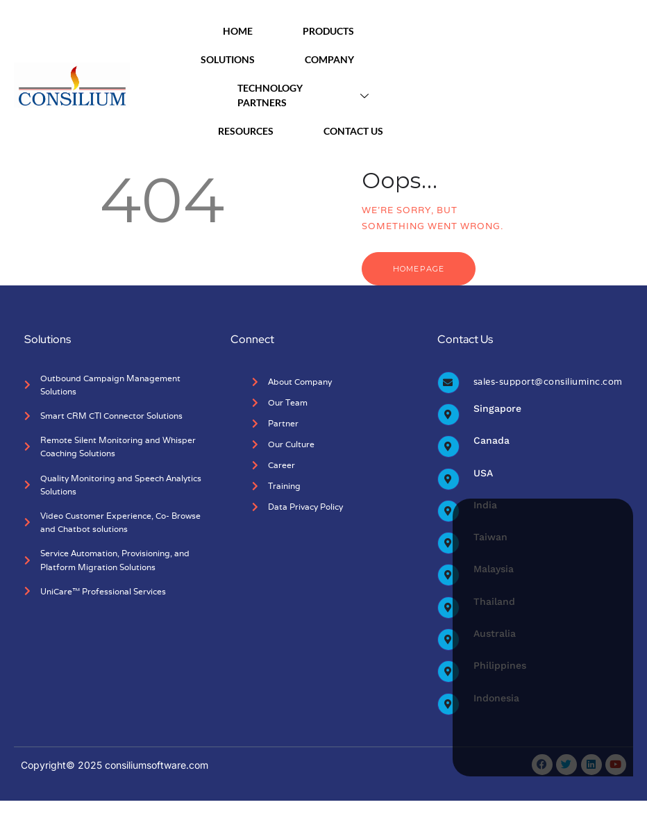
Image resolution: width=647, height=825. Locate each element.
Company (342, 59)
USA (483, 472)
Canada (491, 440)
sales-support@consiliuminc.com (548, 382)
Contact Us (353, 131)
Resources (258, 131)
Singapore (497, 408)
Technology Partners (308, 95)
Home (250, 31)
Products (341, 31)
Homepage (418, 269)
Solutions (240, 59)
